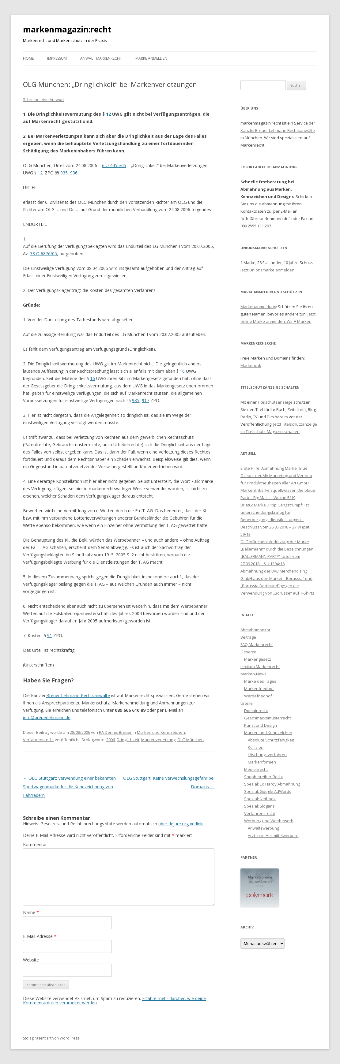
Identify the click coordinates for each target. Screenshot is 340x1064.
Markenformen (262, 762)
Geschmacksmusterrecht (267, 718)
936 (73, 173)
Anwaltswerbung (263, 828)
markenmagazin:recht (67, 29)
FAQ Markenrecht (256, 644)
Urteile (246, 703)
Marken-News (253, 674)
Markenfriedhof (259, 688)
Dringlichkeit (128, 739)
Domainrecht (256, 710)
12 (108, 114)
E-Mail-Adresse (39, 936)
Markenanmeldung (258, 306)
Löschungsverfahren (267, 754)
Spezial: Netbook (260, 798)
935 (64, 173)
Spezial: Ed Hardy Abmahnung (272, 784)
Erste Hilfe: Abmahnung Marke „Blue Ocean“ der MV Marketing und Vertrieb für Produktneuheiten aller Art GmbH (276, 475)
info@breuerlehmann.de (46, 717)
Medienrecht (256, 769)
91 (49, 635)
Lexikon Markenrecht (260, 666)
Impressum (57, 58)
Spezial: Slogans (259, 806)
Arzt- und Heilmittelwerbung (273, 835)
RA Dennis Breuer (115, 732)
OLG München (190, 739)
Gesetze (248, 652)
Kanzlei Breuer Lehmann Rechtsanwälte (277, 130)
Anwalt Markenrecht (101, 58)
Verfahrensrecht (38, 739)
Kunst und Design (260, 725)
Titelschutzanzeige (275, 402)
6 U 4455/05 (114, 165)
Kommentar (35, 844)
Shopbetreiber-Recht (263, 776)
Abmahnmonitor (255, 630)
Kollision (255, 747)
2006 (110, 739)
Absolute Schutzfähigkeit (271, 740)
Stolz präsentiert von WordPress (51, 1038)
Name (31, 912)
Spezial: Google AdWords (267, 791)
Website (31, 960)
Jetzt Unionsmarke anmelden (267, 270)
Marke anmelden (151, 58)
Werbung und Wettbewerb (268, 820)
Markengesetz (257, 659)
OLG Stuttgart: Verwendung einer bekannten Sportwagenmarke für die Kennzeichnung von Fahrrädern (69, 786)
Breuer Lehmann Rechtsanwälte (78, 695)
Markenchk (250, 365)
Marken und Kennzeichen (161, 732)
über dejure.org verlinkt (181, 824)
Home (28, 58)
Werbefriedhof (258, 696)
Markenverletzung (158, 739)
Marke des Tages (260, 681)
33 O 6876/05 (43, 253)
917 (145, 400)
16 (182, 371)
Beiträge (248, 637)
